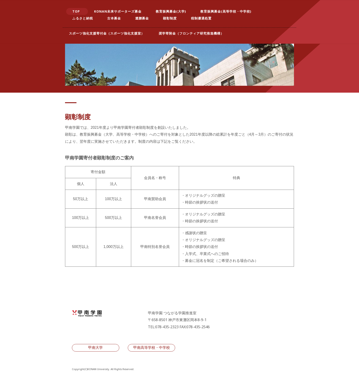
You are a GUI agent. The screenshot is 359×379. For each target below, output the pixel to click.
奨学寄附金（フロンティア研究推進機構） (191, 33)
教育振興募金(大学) (171, 11)
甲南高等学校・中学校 (151, 347)
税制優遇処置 (201, 18)
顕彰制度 (170, 18)
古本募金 (114, 18)
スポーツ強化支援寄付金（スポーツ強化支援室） (106, 33)
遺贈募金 (142, 18)
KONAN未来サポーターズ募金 (117, 11)
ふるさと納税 (82, 18)
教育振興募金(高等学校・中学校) (225, 11)
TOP (76, 11)
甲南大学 (95, 347)
